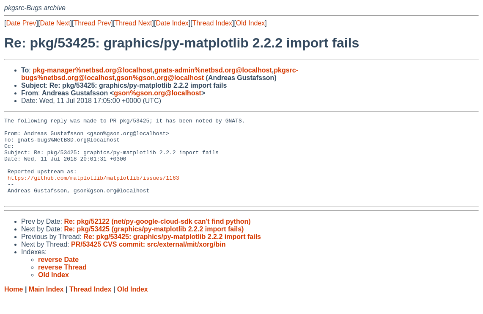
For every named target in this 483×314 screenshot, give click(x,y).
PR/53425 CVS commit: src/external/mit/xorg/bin (148, 260)
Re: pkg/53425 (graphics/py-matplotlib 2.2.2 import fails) (154, 245)
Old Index (250, 23)
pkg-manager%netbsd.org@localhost (92, 70)
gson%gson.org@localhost (160, 77)
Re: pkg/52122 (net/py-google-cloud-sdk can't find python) (157, 238)
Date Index (172, 23)
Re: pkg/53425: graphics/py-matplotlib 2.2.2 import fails (172, 253)
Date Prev (21, 23)
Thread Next (133, 23)
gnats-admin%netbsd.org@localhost (213, 70)
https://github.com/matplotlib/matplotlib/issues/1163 (93, 190)
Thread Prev (92, 23)
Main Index (46, 305)
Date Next (55, 23)
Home (13, 305)
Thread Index (212, 23)
